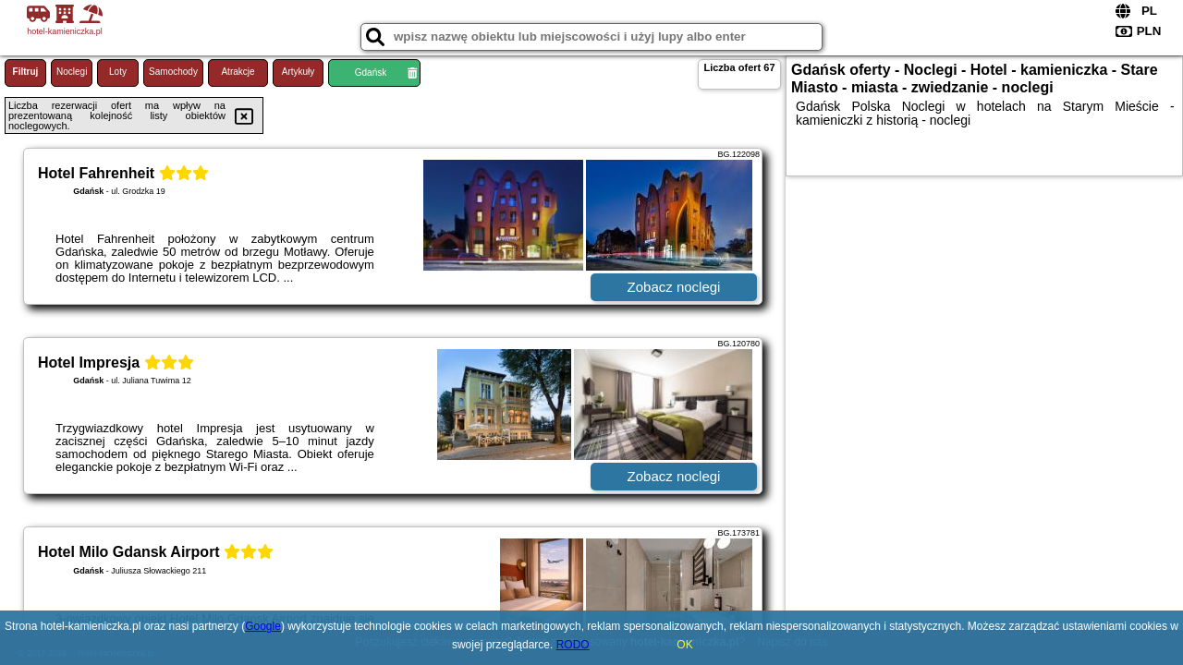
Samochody (173, 71)
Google (263, 626)
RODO (573, 644)
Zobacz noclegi (674, 287)
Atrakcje (237, 71)
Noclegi (71, 71)
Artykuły (298, 71)
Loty (118, 71)
